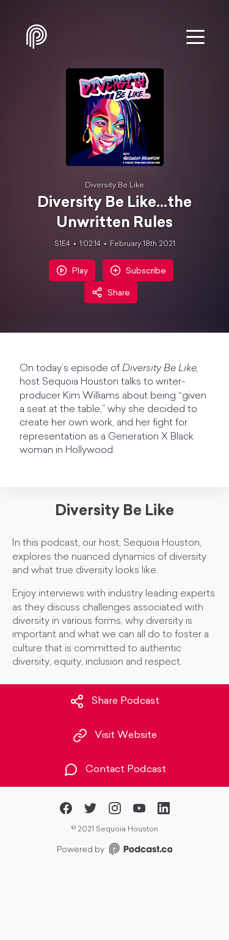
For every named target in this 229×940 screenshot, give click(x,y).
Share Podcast (114, 701)
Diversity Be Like (114, 185)
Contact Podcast (115, 769)
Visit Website (115, 735)
